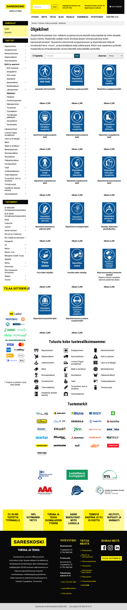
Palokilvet (10, 97)
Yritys (44, 17)
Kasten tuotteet (11, 230)
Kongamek (9, 241)
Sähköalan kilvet (13, 104)
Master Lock (9, 252)
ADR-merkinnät (12, 68)
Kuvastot (8, 32)
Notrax (7, 263)
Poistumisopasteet (14, 100)
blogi (61, 17)
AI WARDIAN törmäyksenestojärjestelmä (14, 209)
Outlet (7, 29)
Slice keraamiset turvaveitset (11, 271)
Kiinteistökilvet (12, 82)
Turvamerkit (11, 108)
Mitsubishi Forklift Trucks (14, 256)
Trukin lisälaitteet (11, 175)
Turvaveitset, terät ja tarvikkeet (13, 179)
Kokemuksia (82, 17)
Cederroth (8, 223)
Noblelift (8, 259)
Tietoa (53, 17)
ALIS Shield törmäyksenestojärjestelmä (14, 215)
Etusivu (35, 17)
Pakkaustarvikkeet (12, 160)
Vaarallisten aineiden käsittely (12, 189)
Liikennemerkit (12, 90)
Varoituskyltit (12, 124)
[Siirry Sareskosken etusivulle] (15, 7)
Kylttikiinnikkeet (13, 86)
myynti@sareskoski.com (71, 6)
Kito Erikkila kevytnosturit (14, 238)
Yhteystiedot (97, 17)
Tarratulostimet (10, 164)
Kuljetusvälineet (11, 57)
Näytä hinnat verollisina (93, 8)
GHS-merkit (11, 75)
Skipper (8, 276)
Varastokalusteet (11, 194)
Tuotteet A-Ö (112, 17)
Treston (8, 280)
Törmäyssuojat (10, 184)
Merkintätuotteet (11, 149)
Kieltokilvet (11, 79)
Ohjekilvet (11, 93)
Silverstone (9, 266)
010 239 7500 (67, 8)
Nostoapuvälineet (11, 153)
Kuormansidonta (11, 61)
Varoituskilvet (12, 121)
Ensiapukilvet (12, 72)
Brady (7, 220)
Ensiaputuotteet (11, 50)
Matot (7, 142)
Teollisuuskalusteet (12, 171)
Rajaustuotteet (10, 46)
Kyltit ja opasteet (12, 64)
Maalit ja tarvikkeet (12, 146)
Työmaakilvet (12, 111)
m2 (6, 245)
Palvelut (70, 17)
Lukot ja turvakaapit (12, 139)
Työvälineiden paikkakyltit (12, 116)
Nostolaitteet (10, 157)
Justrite (8, 227)
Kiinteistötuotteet (11, 53)
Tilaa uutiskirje (16, 288)
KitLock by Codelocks (13, 234)
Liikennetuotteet (11, 129)
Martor (7, 248)
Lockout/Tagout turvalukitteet (11, 134)
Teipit (7, 167)
